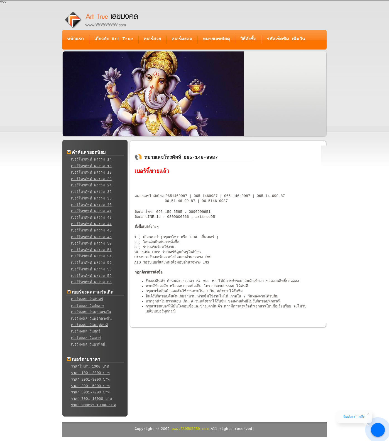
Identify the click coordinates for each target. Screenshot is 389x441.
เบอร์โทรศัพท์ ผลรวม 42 (91, 218)
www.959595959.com (190, 429)
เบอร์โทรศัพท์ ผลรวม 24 (91, 185)
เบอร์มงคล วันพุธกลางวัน (91, 312)
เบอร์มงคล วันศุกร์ (86, 331)
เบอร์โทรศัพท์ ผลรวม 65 (91, 282)
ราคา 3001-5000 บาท (90, 386)
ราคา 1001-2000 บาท (90, 373)
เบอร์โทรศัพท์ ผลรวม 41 (91, 211)
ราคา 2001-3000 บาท (90, 380)
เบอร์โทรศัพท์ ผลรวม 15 (91, 166)
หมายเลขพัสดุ (216, 39)
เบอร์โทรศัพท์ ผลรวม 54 (91, 256)
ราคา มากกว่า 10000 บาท (93, 405)
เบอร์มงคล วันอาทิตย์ (88, 345)
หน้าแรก (75, 39)
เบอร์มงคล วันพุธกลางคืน (91, 319)
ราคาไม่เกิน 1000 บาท (90, 366)
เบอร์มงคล (182, 39)
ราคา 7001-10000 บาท (91, 399)
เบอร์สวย (152, 39)
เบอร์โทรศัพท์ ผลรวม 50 (91, 244)
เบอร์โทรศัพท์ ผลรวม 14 (91, 159)
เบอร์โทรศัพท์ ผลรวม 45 (91, 230)
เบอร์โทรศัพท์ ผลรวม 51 (91, 250)
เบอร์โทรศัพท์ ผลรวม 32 (91, 192)
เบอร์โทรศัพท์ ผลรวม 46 (91, 237)
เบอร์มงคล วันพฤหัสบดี (89, 325)
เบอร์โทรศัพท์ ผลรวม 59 (91, 276)
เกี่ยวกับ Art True (113, 39)
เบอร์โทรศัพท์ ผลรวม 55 (91, 263)
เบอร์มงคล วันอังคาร (87, 306)
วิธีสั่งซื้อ (248, 39)
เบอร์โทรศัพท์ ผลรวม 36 (91, 198)
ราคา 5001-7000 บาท (90, 392)
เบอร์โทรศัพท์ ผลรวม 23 (91, 179)
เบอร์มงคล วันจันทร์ (87, 299)
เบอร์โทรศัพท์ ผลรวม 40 (91, 205)
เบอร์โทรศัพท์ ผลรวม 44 (91, 224)
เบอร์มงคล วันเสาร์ (86, 338)
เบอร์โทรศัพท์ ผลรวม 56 (91, 269)
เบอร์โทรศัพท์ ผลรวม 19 (91, 173)
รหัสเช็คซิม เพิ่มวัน (286, 39)
